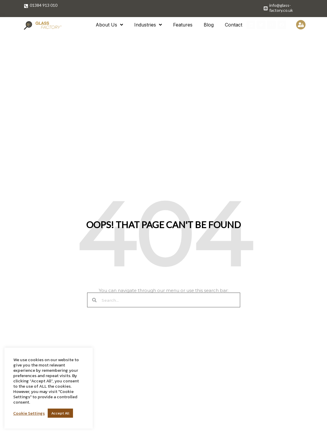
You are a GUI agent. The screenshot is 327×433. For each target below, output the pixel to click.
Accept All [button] (60, 413)
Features (182, 25)
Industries (148, 24)
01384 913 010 (43, 5)
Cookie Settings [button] (29, 413)
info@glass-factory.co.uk (281, 8)
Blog (209, 25)
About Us (109, 24)
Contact (233, 25)
